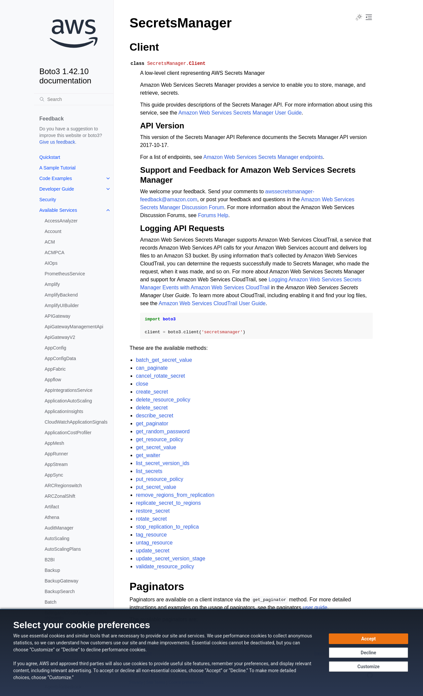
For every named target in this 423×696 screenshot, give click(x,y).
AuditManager (59, 528)
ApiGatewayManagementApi (74, 326)
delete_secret (152, 407)
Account (53, 231)
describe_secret (154, 415)
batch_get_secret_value (164, 360)
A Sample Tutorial (57, 167)
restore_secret (153, 511)
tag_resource (151, 534)
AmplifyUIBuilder (62, 305)
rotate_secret (151, 519)
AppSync (54, 475)
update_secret (152, 550)
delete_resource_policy (163, 399)
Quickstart (49, 157)
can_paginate (152, 368)
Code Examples (55, 178)
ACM (50, 242)
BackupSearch (60, 591)
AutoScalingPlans (63, 549)
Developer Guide (56, 189)
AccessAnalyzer (61, 220)
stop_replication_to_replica (167, 527)
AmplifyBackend (61, 295)
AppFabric (55, 369)
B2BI (50, 559)
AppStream (56, 464)
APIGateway (57, 316)
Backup (52, 570)
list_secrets (149, 471)
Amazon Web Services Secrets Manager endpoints (263, 157)
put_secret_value (156, 487)
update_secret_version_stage (170, 558)
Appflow (53, 379)
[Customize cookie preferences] (368, 666)
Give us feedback (57, 142)
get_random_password (163, 431)
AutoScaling (57, 538)
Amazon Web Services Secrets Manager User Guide (240, 113)
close (142, 384)
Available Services (58, 210)
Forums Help (213, 215)
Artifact (52, 506)
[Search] (73, 99)
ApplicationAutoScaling (68, 400)
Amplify (52, 284)
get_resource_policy (159, 439)
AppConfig (55, 347)
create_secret (152, 391)
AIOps (51, 263)
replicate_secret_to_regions (168, 503)
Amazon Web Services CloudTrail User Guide (212, 303)
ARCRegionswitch (63, 485)
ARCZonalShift (60, 496)
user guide (315, 607)
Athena (52, 517)
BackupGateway (61, 580)
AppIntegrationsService (69, 390)
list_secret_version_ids (162, 463)
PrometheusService (65, 273)
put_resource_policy (159, 479)
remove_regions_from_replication (175, 495)
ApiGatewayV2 (60, 337)
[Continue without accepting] (368, 652)
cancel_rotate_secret (160, 376)
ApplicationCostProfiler (68, 432)
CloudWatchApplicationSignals (76, 422)
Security (47, 199)
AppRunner (56, 453)
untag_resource (154, 542)
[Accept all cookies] (368, 638)
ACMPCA (54, 252)
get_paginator (152, 423)
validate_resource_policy (165, 566)
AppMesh (54, 443)
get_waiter (148, 455)
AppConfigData (60, 358)
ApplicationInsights (64, 411)
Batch (51, 602)
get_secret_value (156, 447)
